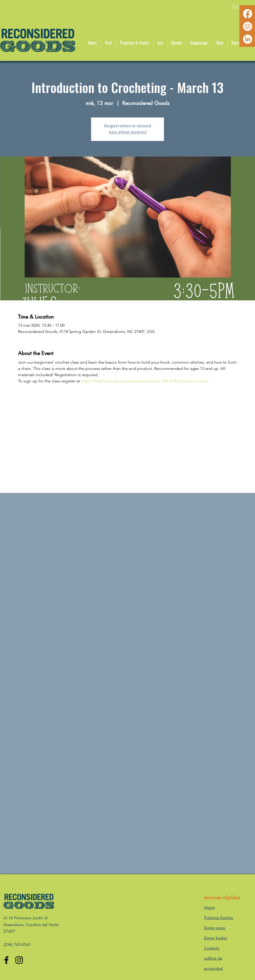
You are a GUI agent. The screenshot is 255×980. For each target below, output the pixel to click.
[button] (92, 43)
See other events (127, 132)
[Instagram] (247, 26)
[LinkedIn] (247, 39)
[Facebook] (247, 13)
